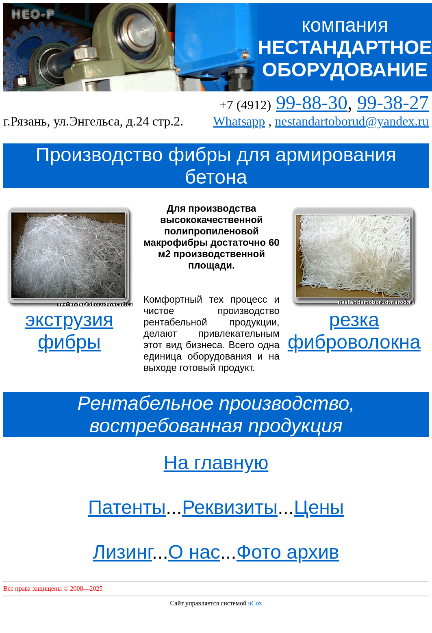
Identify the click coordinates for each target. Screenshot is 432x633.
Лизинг (122, 552)
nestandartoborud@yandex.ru (352, 121)
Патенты (127, 507)
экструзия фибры (69, 322)
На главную (216, 462)
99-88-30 (311, 102)
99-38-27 (393, 102)
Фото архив (288, 552)
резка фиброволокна (354, 322)
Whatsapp (239, 121)
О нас (194, 552)
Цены (319, 507)
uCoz (255, 603)
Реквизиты (230, 507)
